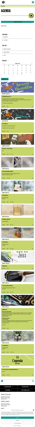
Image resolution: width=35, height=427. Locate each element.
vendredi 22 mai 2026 (6, 146)
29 (4, 67)
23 (17, 72)
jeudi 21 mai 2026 (5, 121)
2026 (19, 63)
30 (8, 67)
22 (13, 72)
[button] (33, 410)
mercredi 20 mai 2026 (6, 93)
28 (8, 74)
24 (21, 72)
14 (8, 70)
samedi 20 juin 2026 (5, 342)
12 (30, 68)
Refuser (17, 420)
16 (17, 70)
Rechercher (4, 79)
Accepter (17, 417)
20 (4, 72)
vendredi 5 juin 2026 (5, 263)
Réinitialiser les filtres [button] (17, 21)
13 (4, 70)
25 (26, 72)
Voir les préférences (17, 423)
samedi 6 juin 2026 (5, 283)
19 (30, 70)
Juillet (16, 63)
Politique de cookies (17, 425)
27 (4, 74)
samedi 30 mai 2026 (5, 168)
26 (30, 72)
